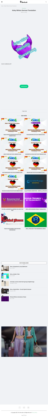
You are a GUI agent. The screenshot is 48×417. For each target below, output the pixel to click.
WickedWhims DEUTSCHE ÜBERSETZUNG (36, 134)
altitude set (24, 341)
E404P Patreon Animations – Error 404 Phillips (36, 190)
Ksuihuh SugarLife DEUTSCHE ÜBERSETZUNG (12, 190)
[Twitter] (24, 407)
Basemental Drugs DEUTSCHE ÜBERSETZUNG (35, 154)
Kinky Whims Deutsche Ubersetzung (12, 154)
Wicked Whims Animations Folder (18, 297)
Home (2, 6)
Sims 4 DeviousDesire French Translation (36, 209)
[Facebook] (20, 407)
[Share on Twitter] (23, 111)
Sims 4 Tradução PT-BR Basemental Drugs (36, 228)
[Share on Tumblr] (26, 111)
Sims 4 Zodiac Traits (15, 274)
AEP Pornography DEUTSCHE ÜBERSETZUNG (12, 172)
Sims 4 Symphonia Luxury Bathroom (18, 266)
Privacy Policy (34, 412)
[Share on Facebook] (22, 111)
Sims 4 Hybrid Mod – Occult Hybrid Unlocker (20, 289)
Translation (24, 8)
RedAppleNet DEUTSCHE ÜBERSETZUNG (35, 172)
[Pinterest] (28, 407)
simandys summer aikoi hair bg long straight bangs (22, 281)
